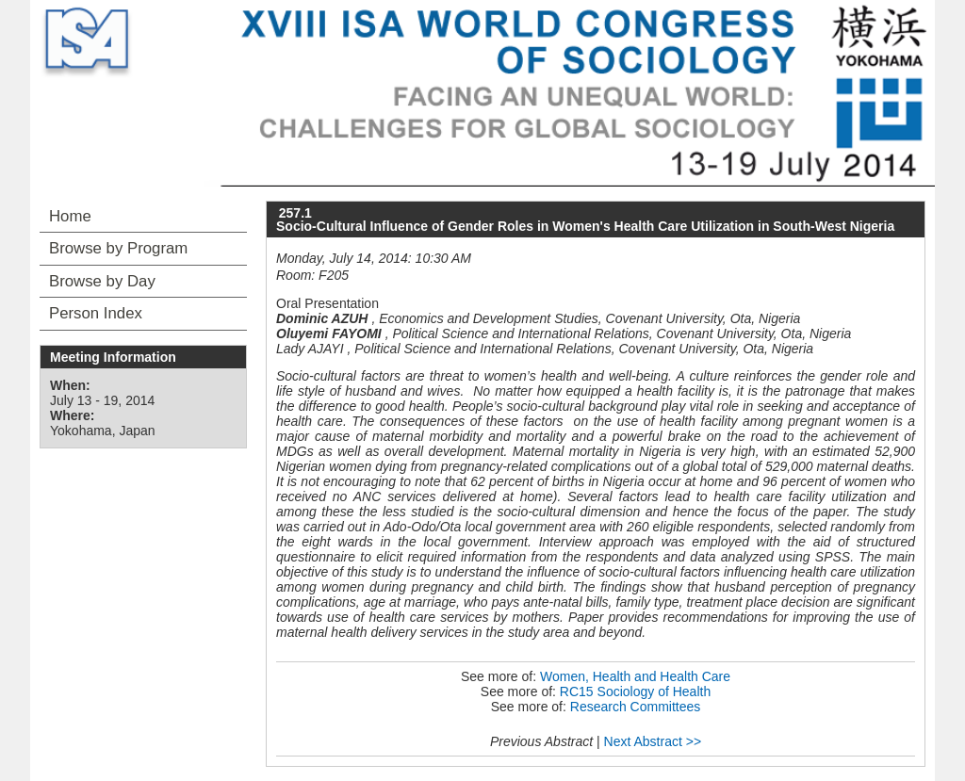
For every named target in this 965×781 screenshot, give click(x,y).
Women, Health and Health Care (635, 676)
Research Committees (635, 706)
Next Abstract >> (653, 741)
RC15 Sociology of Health (635, 691)
